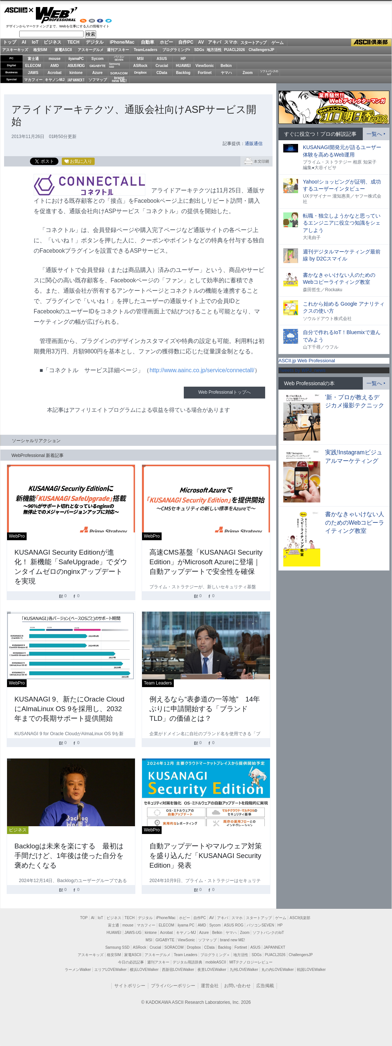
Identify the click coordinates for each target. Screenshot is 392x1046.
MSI (140, 59)
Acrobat (55, 73)
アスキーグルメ (91, 50)
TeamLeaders (146, 50)
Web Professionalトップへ (224, 392)
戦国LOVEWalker (311, 970)
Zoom (248, 73)
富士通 (33, 59)
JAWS (33, 73)
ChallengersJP (261, 50)
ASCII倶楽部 (371, 42)
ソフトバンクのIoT (269, 72)
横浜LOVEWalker (144, 970)
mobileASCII (216, 962)
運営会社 (210, 985)
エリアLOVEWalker (110, 970)
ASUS (162, 59)
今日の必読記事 (131, 962)
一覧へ (374, 134)
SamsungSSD (114, 65)
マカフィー (33, 80)
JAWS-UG (133, 933)
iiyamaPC (76, 59)
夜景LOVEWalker (211, 970)
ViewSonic (205, 66)
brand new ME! (232, 940)
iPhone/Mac (122, 42)
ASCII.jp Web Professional (306, 360)
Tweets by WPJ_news (301, 370)
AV (201, 42)
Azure (97, 73)
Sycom (97, 59)
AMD (54, 66)
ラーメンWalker (78, 970)
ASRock (140, 66)
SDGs (199, 50)
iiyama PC (186, 925)
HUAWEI (183, 66)
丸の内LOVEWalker (277, 970)
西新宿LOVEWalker (178, 970)
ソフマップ (97, 80)
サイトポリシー (129, 985)
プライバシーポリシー (173, 985)
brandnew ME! (119, 80)
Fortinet (205, 73)
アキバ (214, 42)
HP (183, 59)
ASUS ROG (76, 66)
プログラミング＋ (215, 955)
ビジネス (52, 42)
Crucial (162, 66)
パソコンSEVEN (119, 58)
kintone (76, 73)
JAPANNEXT (76, 80)
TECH (73, 42)
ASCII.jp (19, 10)
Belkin (226, 66)
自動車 (147, 42)
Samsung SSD (117, 947)
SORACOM (174, 947)
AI (24, 42)
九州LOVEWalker (244, 970)
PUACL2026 (234, 50)
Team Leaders (185, 955)
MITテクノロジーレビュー (251, 962)
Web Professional (56, 15)
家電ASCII (63, 50)
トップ (9, 42)
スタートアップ (253, 42)
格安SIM (40, 50)
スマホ (230, 42)
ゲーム (277, 42)
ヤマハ (226, 73)
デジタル (95, 42)
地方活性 (214, 50)
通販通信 (254, 143)
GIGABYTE (97, 66)
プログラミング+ (176, 50)
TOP (84, 918)
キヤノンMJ (55, 80)
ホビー (166, 42)
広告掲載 (265, 985)
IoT (35, 42)
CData (161, 73)
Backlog (183, 73)
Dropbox (140, 72)
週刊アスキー (118, 50)
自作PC (185, 42)
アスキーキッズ (15, 50)
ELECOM (33, 66)
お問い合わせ (237, 985)
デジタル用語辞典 (187, 962)
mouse (54, 59)
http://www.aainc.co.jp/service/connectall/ (201, 370)
